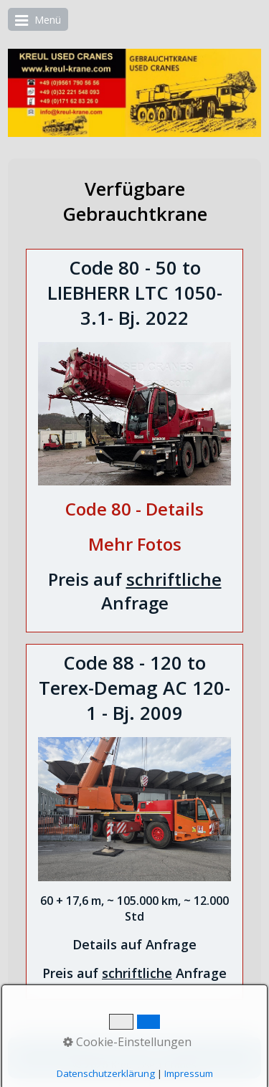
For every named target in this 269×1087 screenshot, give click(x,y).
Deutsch (113, 1051)
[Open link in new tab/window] (134, 511)
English (159, 1051)
